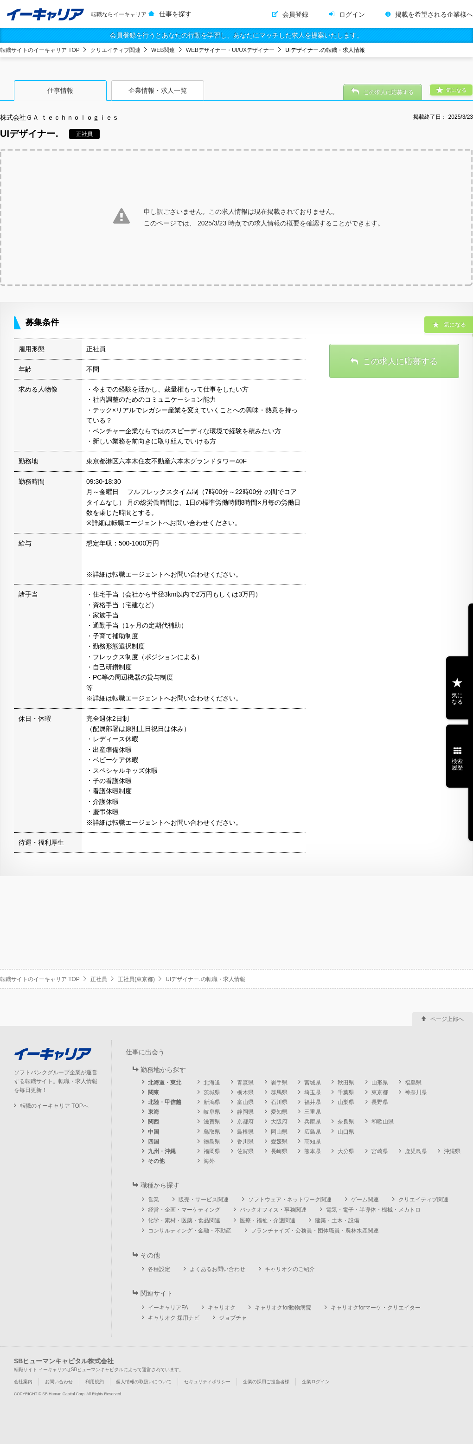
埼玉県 (312, 1092)
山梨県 (346, 1102)
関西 (153, 1121)
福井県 (312, 1102)
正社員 (98, 979)
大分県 (346, 1151)
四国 (153, 1141)
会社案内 (23, 1381)
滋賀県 (212, 1121)
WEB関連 (163, 50)
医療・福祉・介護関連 (267, 1220)
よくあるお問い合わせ (217, 1269)
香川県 (245, 1141)
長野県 (379, 1102)
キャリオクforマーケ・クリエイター (376, 1307)
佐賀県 (245, 1151)
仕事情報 (60, 90)
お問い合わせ (59, 1381)
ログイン (352, 14)
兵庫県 (312, 1121)
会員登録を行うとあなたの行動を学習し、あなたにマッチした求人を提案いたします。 (236, 35)
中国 (153, 1132)
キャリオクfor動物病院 (283, 1307)
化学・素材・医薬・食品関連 (184, 1220)
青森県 (245, 1082)
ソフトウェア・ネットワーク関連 (290, 1199)
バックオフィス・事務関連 (273, 1210)
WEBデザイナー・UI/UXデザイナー (230, 50)
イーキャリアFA (168, 1307)
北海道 (212, 1082)
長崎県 (279, 1151)
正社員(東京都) (136, 979)
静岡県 (245, 1112)
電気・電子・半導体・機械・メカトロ (373, 1210)
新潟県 (212, 1102)
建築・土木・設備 (337, 1220)
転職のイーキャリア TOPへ (54, 1106)
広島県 (312, 1132)
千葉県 (346, 1092)
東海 (153, 1112)
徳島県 (212, 1141)
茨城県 (212, 1092)
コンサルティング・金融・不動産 (189, 1230)
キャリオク (222, 1307)
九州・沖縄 (162, 1151)
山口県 (346, 1132)
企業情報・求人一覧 (157, 90)
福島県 (413, 1082)
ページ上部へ (447, 1019)
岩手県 (279, 1082)
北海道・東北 (164, 1082)
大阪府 (279, 1121)
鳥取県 (212, 1132)
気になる (457, 698)
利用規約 (94, 1381)
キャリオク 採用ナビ (173, 1318)
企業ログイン (316, 1381)
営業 (153, 1199)
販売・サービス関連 (204, 1199)
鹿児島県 (416, 1151)
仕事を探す (175, 14)
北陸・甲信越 (164, 1102)
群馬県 (279, 1092)
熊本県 (312, 1151)
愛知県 (279, 1112)
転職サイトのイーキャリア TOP (40, 50)
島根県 (245, 1132)
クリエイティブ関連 (115, 50)
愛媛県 (279, 1141)
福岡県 (212, 1151)
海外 (209, 1161)
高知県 (312, 1141)
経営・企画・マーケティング (184, 1210)
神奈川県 (416, 1092)
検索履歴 (457, 764)
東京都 (379, 1092)
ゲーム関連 (365, 1199)
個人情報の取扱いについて (144, 1381)
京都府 (245, 1121)
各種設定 (159, 1269)
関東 (153, 1092)
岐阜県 (212, 1112)
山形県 (379, 1082)
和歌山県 (382, 1121)
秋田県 (346, 1082)
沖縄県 (452, 1151)
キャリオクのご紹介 (290, 1269)
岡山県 (279, 1132)
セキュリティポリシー (207, 1381)
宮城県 (312, 1082)
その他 (156, 1161)
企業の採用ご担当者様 (266, 1381)
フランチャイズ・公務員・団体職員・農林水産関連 (315, 1230)
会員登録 (295, 14)
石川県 (279, 1102)
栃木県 (245, 1092)
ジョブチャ (233, 1318)
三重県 (312, 1112)
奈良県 (346, 1121)
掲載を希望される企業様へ (434, 14)
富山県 (245, 1102)
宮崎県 (379, 1151)
